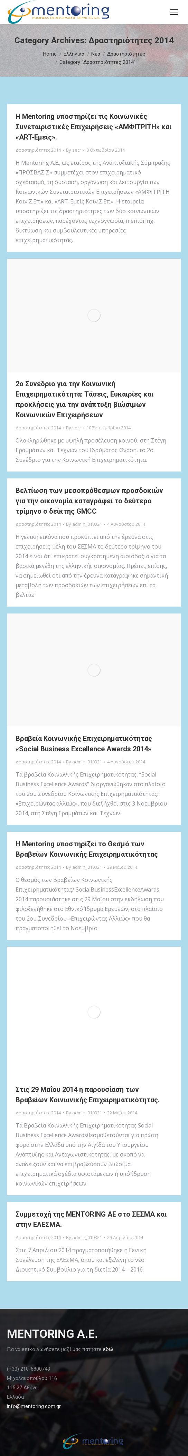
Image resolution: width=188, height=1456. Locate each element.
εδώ (108, 1349)
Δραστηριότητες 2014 (38, 150)
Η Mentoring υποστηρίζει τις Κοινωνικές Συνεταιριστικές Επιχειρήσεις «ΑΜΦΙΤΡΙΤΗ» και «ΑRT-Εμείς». (93, 126)
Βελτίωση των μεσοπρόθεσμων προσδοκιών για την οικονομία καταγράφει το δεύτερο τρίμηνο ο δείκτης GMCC (89, 500)
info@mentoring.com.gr (34, 1406)
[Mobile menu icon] (174, 12)
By (73, 150)
